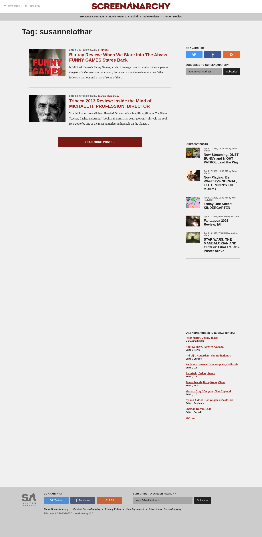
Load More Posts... (100, 142)
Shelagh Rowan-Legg (198, 409)
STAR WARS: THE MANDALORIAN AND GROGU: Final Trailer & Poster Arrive (222, 245)
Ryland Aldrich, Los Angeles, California (209, 400)
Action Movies (173, 16)
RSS (109, 500)
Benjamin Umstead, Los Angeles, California (212, 364)
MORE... (190, 417)
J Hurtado (103, 49)
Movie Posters (117, 16)
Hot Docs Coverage (92, 16)
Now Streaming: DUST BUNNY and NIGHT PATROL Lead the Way (221, 158)
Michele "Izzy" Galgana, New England (208, 391)
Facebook (83, 500)
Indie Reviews (151, 16)
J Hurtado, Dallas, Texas (200, 373)
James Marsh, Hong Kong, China (205, 382)
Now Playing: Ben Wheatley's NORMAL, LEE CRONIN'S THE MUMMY (220, 183)
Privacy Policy (113, 509)
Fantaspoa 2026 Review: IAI (216, 222)
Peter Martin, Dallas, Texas (202, 337)
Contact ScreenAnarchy (86, 509)
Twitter (56, 500)
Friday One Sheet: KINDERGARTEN (218, 206)
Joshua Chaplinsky (108, 96)
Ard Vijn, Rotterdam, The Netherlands (208, 355)
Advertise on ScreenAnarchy (165, 509)
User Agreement (135, 509)
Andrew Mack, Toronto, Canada (204, 346)
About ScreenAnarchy (56, 509)
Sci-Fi (134, 16)
